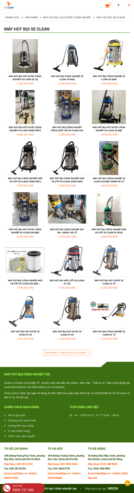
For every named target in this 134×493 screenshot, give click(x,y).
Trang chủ (11, 17)
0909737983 (11, 478)
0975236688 (55, 478)
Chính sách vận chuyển (20, 436)
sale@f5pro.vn (19, 473)
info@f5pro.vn (62, 473)
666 (90, 478)
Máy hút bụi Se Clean (110, 17)
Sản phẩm (31, 17)
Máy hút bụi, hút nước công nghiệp (67, 17)
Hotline (33, 473)
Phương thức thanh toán (20, 420)
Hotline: (77, 473)
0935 (125, 473)
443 (95, 478)
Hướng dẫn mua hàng (19, 425)
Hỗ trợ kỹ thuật (15, 415)
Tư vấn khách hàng (17, 431)
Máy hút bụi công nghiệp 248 (57, 488)
